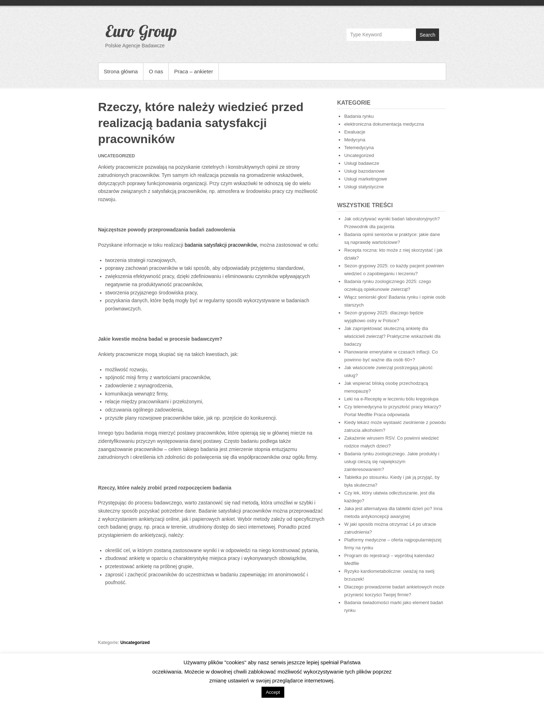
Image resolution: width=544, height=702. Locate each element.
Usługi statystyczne (364, 186)
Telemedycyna (359, 147)
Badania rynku (359, 116)
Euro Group (141, 31)
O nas (156, 71)
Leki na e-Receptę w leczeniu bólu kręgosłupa (391, 399)
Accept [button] (273, 692)
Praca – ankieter (193, 71)
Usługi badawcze (361, 163)
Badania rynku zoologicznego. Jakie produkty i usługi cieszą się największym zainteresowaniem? (391, 461)
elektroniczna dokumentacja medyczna (384, 124)
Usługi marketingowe (365, 179)
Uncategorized (135, 642)
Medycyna (354, 139)
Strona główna (121, 71)
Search (427, 35)
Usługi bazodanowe (364, 171)
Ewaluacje (354, 132)
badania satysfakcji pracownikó (219, 245)
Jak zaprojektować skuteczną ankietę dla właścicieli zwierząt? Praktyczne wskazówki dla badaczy (392, 336)
